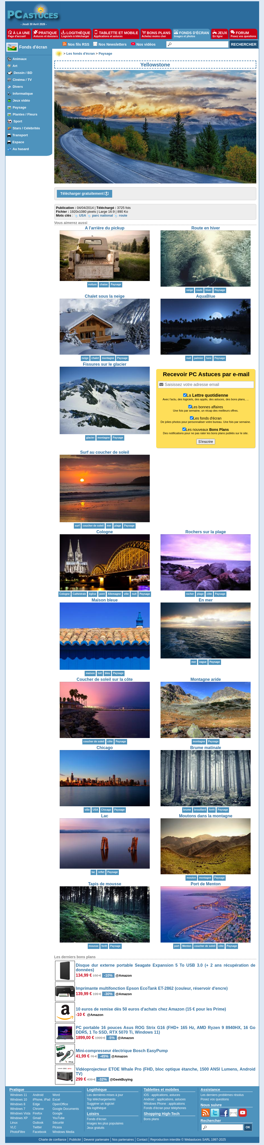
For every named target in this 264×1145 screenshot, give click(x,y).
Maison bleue (105, 600)
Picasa (57, 1127)
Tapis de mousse (104, 884)
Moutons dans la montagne (205, 816)
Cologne (104, 532)
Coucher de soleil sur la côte (105, 679)
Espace (18, 142)
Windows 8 (17, 1104)
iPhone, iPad (41, 1099)
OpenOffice (60, 1104)
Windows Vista (20, 1113)
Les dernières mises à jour (105, 1095)
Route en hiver (205, 228)
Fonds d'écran (33, 47)
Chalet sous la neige (105, 296)
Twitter (37, 1127)
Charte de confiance (52, 1139)
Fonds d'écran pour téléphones (165, 1108)
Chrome (38, 1109)
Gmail (37, 1118)
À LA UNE (19, 34)
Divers (18, 87)
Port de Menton (206, 884)
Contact (142, 1139)
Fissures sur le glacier (104, 364)
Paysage (19, 107)
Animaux (20, 59)
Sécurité (58, 1122)
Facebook (39, 1132)
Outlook (38, 1122)
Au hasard (21, 149)
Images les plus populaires (105, 1123)
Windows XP (19, 1118)
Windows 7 (17, 1109)
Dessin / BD (23, 73)
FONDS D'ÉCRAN (191, 34)
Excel (56, 1099)
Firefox (37, 1113)
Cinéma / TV (22, 80)
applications (160, 1095)
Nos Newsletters (113, 44)
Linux (14, 1122)
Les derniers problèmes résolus (222, 1095)
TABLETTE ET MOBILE (116, 34)
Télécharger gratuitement (84, 193)
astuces (175, 1095)
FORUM (243, 34)
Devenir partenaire (96, 1139)
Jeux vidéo (21, 100)
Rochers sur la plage (206, 532)
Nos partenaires (123, 1139)
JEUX (220, 34)
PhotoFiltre (17, 1132)
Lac (104, 816)
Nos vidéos (146, 44)
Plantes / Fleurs (25, 114)
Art (15, 66)
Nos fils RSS (78, 44)
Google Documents (65, 1109)
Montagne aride (205, 679)
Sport (17, 121)
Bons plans (151, 1119)
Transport (20, 135)
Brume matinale (205, 747)
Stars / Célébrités (26, 128)
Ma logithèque (96, 1108)
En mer (206, 600)
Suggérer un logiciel (100, 1103)
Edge (36, 1104)
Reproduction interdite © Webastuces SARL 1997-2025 (188, 1139)
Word (56, 1095)
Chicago (104, 747)
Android (38, 1095)
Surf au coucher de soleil (104, 452)
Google (57, 1113)
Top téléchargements (101, 1099)
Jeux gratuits (95, 1128)
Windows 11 (18, 1095)
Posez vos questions (215, 1099)
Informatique (23, 93)
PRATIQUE (45, 34)
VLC (13, 1127)
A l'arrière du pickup (104, 228)
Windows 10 (18, 1099)
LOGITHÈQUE (75, 34)
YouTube (58, 1118)
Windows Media (63, 1132)
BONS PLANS (156, 34)
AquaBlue (205, 296)
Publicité (75, 1139)
